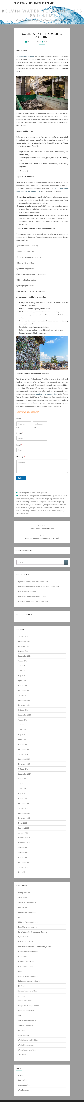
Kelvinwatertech (51, 42)
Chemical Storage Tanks (27, 902)
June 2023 (22, 788)
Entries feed (22, 1080)
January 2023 (23, 808)
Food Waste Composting (27, 927)
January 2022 (23, 833)
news (20, 971)
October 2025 (23, 651)
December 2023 (24, 759)
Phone (19, 433)
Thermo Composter (25, 1025)
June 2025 (22, 671)
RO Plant (21, 986)
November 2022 (24, 818)
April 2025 (22, 680)
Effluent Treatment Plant (28, 922)
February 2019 (23, 862)
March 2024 (22, 744)
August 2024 (22, 720)
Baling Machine (24, 893)
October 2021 (23, 847)
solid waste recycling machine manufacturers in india (37, 508)
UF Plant (21, 1030)
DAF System (22, 907)
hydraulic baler (23, 937)
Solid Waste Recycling (25, 56)
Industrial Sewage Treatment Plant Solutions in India (38, 586)
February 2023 (23, 803)
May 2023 (21, 793)
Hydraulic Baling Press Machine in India (33, 581)
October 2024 (23, 710)
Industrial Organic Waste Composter (32, 596)
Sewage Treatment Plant (27, 991)
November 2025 (24, 646)
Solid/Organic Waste (27, 492)
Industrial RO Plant (25, 942)
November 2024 (24, 705)
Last (34, 428)
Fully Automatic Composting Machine (32, 932)
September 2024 (24, 715)
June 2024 (22, 730)
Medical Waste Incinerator (28, 951)
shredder (21, 996)
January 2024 (23, 754)
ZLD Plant (22, 1055)
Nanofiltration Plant (26, 961)
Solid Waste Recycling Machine (47, 498)
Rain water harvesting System (29, 981)
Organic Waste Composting (45, 394)
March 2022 (22, 823)
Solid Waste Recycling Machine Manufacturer (48, 505)
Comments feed (24, 1085)
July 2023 (21, 784)
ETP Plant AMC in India (27, 591)
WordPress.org (23, 1090)
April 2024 (22, 739)
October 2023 (23, 769)
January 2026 (23, 636)
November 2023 (24, 764)
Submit (21, 478)
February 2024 (23, 749)
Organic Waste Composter (28, 976)
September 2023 (24, 774)
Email (19, 445)
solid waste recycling (25, 498)
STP (19, 1015)
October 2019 (23, 852)
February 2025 (23, 690)
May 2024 (21, 734)
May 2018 (21, 872)
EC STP (21, 917)
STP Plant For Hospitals (27, 1020)
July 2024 (21, 725)
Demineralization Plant (27, 912)
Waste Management (26, 1045)
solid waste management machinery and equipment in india (43, 495)
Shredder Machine (25, 1001)
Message (20, 457)
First (17, 428)
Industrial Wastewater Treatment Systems (34, 947)
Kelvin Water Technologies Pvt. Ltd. (34, 2)
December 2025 (24, 641)
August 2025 (22, 661)
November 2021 (24, 842)
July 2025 (21, 666)
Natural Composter (25, 966)
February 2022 (23, 828)
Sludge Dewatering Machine (28, 1005)
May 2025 (21, 675)
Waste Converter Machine (28, 1040)
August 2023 (22, 779)
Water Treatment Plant (27, 1050)
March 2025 (22, 685)
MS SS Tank (22, 956)
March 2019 (22, 857)
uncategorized (41, 492)
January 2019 (23, 867)
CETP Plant (22, 897)
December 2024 (24, 700)
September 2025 (24, 656)
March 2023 (22, 798)
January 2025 (23, 695)
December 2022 (24, 813)
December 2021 (24, 838)
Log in (20, 1075)
